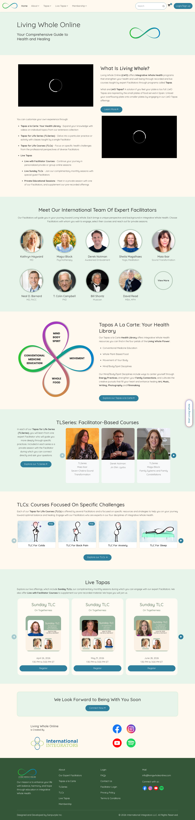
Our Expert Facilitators (70, 775)
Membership (65, 804)
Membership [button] (79, 6)
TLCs (61, 792)
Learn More (111, 109)
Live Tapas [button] (61, 6)
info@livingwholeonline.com (156, 775)
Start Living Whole (189, 413)
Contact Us (106, 781)
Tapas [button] (47, 6)
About (62, 769)
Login (103, 769)
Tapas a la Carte (67, 781)
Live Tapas (64, 798)
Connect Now (97, 708)
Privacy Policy (107, 792)
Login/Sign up (183, 5)
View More (163, 280)
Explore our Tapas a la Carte (119, 398)
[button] (173, 455)
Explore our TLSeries (36, 464)
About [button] (35, 6)
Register (43, 668)
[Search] (151, 6)
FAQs (103, 775)
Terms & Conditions (110, 798)
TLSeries (63, 786)
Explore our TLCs (97, 557)
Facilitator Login (108, 786)
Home (24, 5)
